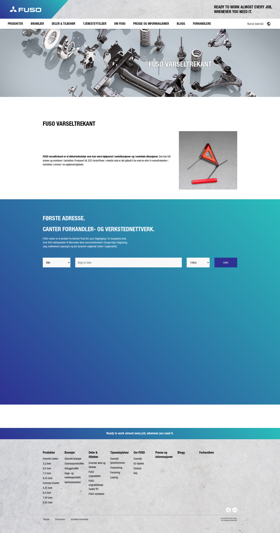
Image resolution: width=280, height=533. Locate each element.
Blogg (181, 452)
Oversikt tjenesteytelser (117, 460)
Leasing (114, 477)
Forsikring (115, 472)
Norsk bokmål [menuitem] (255, 23)
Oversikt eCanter (51, 483)
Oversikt (138, 458)
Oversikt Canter (50, 458)
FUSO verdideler (96, 493)
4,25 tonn (47, 487)
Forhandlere (206, 452)
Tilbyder (46, 519)
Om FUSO (139, 452)
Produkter (49, 452)
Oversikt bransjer (73, 458)
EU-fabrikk (139, 463)
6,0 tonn (47, 468)
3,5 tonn (47, 463)
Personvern (60, 519)
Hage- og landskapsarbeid (72, 475)
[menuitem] (250, 23)
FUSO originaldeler (95, 474)
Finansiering (116, 467)
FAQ (135, 473)
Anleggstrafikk (72, 468)
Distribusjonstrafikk (74, 463)
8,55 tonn (47, 478)
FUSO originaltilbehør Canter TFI (96, 485)
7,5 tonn (47, 473)
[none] (250, 23)
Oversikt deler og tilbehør (97, 465)
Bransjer (70, 452)
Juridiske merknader (79, 519)
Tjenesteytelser (119, 452)
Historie (137, 468)
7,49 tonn (47, 497)
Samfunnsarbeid (72, 482)
